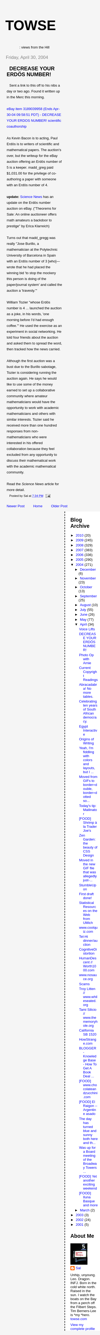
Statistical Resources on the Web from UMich (88, 913)
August (86, 605)
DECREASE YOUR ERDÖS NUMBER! (31, 71)
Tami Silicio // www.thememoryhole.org (88, 1018)
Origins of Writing (86, 741)
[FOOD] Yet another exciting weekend (88, 1182)
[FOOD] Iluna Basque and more (88, 1199)
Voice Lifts (87, 629)
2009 (80, 540)
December (88, 569)
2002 (80, 1220)
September (88, 596)
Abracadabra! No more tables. (88, 691)
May (83, 620)
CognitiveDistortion (88, 951)
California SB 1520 (87, 1032)
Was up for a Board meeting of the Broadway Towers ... (88, 1160)
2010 (80, 535)
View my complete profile (82, 1327)
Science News (31, 197)
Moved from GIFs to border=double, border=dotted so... (88, 789)
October (86, 587)
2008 (80, 545)
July (83, 610)
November (88, 578)
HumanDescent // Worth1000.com (87, 964)
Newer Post (16, 506)
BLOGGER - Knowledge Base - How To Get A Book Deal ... (88, 1062)
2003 (80, 1215)
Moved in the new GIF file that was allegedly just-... (88, 870)
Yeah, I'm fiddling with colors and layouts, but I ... (87, 760)
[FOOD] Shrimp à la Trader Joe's (88, 825)
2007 (80, 550)
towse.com (78, 1319)
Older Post (59, 506)
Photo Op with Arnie (86, 659)
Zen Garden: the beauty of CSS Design (88, 845)
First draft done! (86, 896)
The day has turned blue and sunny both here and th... (88, 1131)
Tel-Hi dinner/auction (88, 941)
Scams (84, 984)
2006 (80, 555)
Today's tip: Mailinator (88, 810)
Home (37, 506)
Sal (78, 1268)
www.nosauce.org (88, 977)
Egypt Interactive (88, 730)
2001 (80, 1225)
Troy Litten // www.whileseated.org (88, 997)
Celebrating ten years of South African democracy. (88, 711)
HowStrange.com (87, 1041)
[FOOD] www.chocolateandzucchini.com (88, 1089)
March (85, 1210)
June (84, 614)
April (84, 624)
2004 (80, 565)
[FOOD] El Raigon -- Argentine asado (88, 1108)
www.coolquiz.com (88, 930)
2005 (80, 560)
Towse (30, 25)
